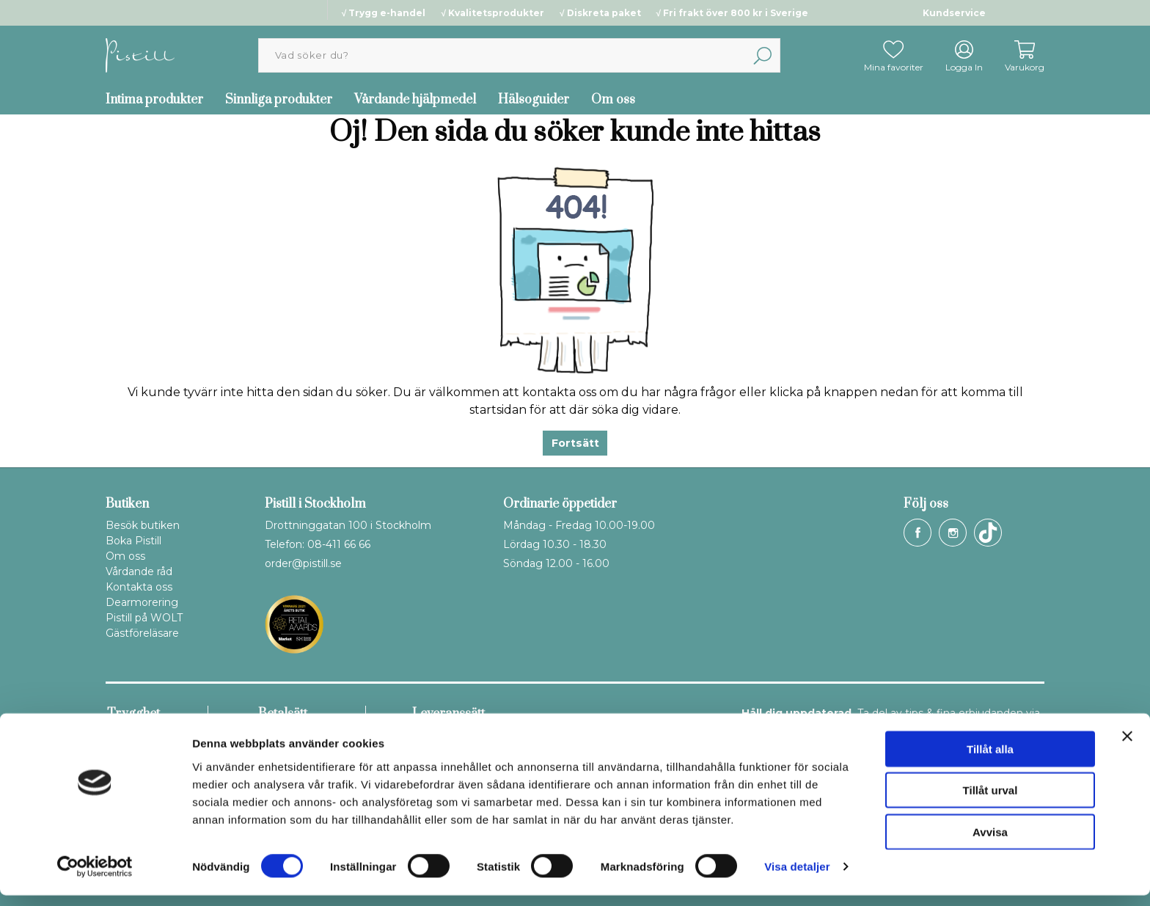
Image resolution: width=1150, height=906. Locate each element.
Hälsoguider (533, 100)
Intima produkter (154, 100)
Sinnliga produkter (278, 100)
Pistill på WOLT (144, 617)
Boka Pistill (133, 540)
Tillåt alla (990, 759)
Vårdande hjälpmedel (415, 100)
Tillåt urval (990, 800)
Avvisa (990, 842)
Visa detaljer (796, 877)
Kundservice (954, 12)
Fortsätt (575, 443)
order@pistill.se (303, 563)
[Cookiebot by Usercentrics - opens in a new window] (95, 877)
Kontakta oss (139, 586)
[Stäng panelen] (1127, 746)
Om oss (613, 100)
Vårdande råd (139, 571)
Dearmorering (142, 602)
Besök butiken (143, 525)
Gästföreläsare (142, 633)
